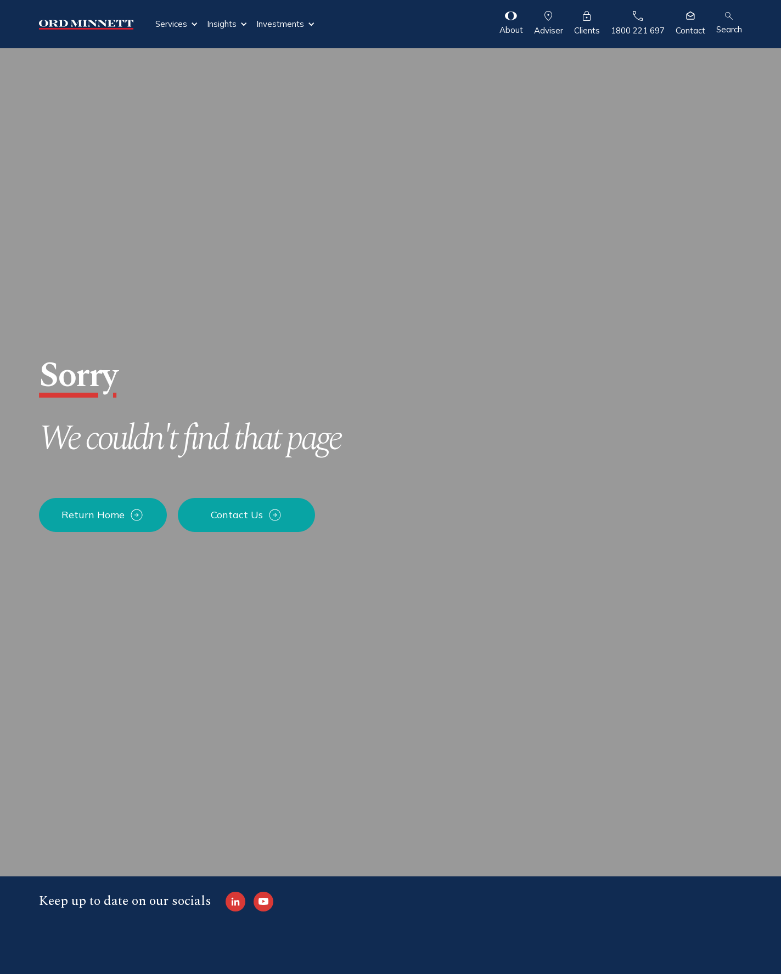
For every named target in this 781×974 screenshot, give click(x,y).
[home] (86, 24)
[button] (176, 24)
